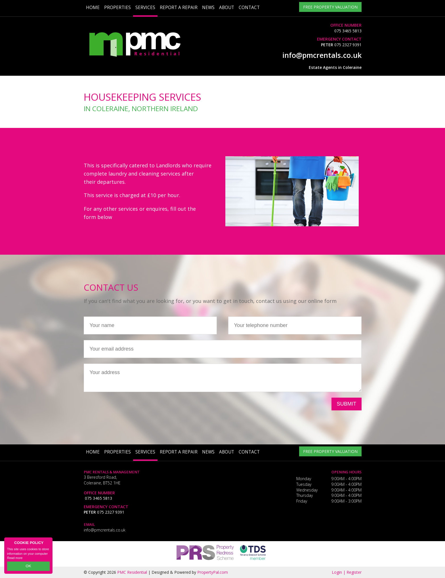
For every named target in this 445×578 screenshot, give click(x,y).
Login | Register (347, 572)
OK (28, 567)
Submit (346, 404)
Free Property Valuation (330, 7)
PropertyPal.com (212, 572)
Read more (14, 559)
